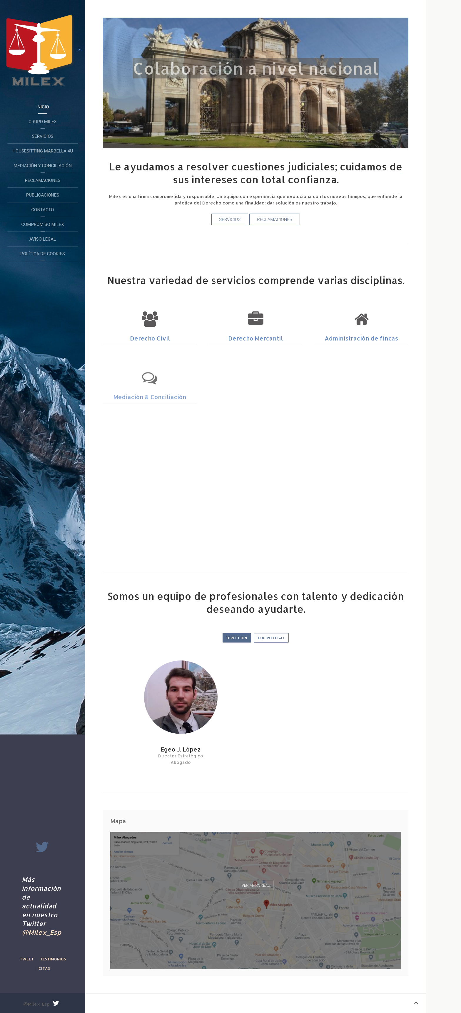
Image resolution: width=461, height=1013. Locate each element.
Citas (44, 968)
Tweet (27, 959)
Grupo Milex (43, 121)
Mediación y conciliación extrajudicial (43, 168)
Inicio (42, 107)
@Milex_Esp (41, 932)
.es (43, 50)
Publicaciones (42, 195)
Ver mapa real (256, 885)
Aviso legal (42, 239)
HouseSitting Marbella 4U (42, 151)
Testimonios (53, 959)
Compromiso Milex (42, 224)
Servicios (42, 136)
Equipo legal (271, 637)
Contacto (42, 209)
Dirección (236, 637)
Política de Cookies (42, 253)
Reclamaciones (43, 180)
